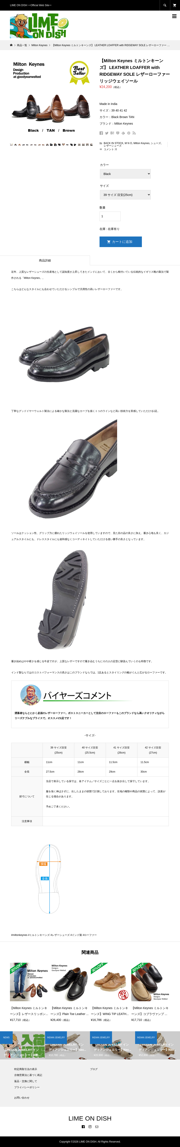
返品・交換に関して (25, 1081)
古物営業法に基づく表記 (28, 1075)
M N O (128, 143)
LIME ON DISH (89, 1118)
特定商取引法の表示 (25, 1069)
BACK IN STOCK (113, 143)
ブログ (94, 1069)
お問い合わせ (21, 1097)
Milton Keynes (141, 143)
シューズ (156, 143)
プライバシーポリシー (27, 1087)
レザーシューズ (113, 145)
